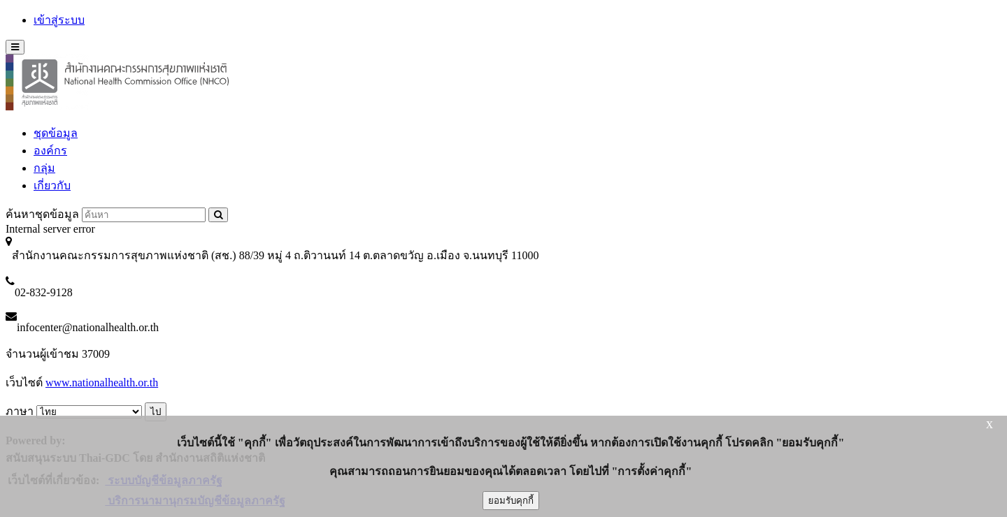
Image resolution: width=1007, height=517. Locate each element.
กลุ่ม (44, 168)
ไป (155, 412)
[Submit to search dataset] (218, 214)
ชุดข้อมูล (56, 133)
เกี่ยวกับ (52, 185)
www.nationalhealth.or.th (101, 382)
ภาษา (20, 411)
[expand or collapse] (15, 47)
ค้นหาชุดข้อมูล (42, 214)
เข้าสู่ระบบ (59, 20)
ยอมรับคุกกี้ (511, 500)
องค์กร (50, 150)
